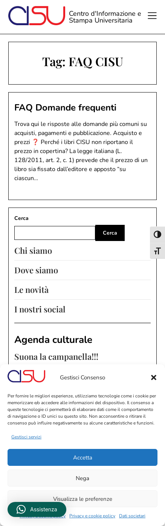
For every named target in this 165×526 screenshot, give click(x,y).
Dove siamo (36, 270)
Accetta (82, 457)
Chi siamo (33, 250)
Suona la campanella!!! (56, 356)
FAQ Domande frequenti (65, 108)
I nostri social (40, 309)
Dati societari (132, 516)
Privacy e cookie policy (92, 516)
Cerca (21, 218)
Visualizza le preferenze (82, 499)
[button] (153, 377)
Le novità (31, 289)
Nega (82, 478)
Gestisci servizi (26, 437)
